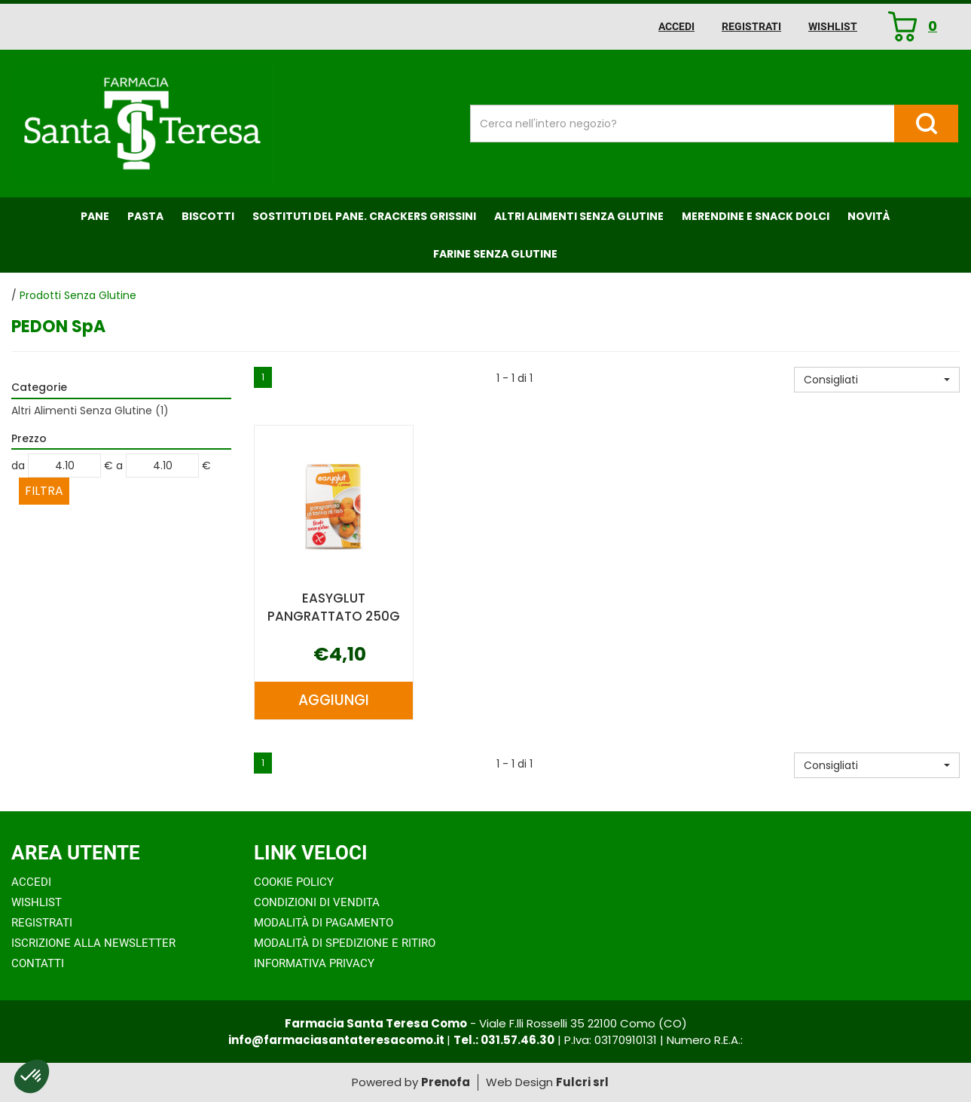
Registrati (751, 26)
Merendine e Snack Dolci (755, 216)
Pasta (145, 216)
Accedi (676, 26)
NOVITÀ (868, 216)
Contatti (37, 963)
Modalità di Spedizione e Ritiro (344, 943)
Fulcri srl (582, 1082)
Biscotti (208, 216)
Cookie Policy (294, 882)
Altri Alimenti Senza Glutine (579, 216)
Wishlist (832, 26)
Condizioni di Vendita (317, 902)
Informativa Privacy (314, 963)
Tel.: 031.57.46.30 (503, 1040)
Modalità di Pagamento (323, 923)
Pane (95, 216)
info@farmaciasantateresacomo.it (337, 1040)
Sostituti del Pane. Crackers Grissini (364, 216)
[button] (877, 379)
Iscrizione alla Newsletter (93, 943)
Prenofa (445, 1082)
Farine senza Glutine (495, 253)
